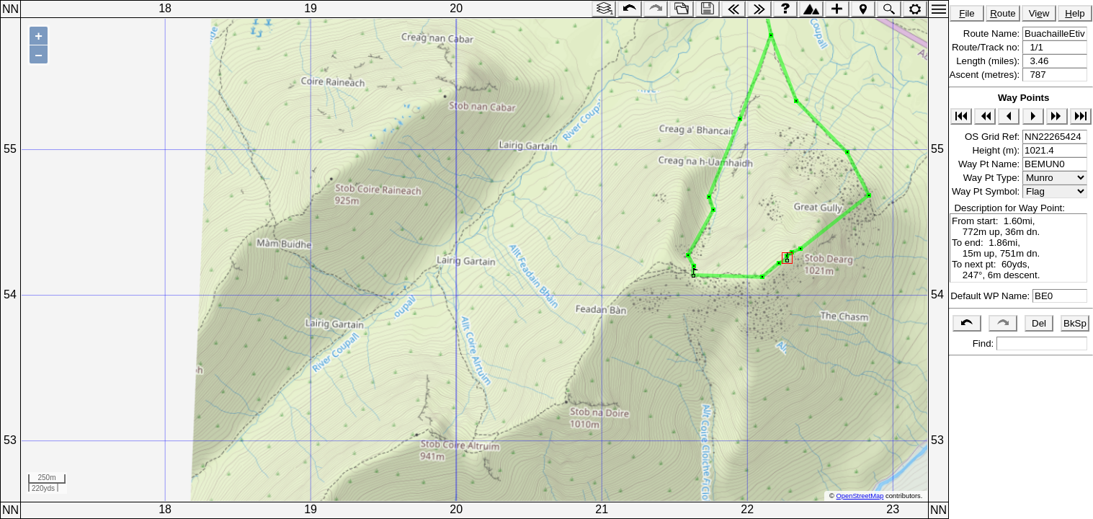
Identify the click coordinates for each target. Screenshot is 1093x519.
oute (1003, 13)
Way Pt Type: (992, 177)
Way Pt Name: (990, 164)
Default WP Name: (991, 295)
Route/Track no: (987, 47)
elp (1074, 13)
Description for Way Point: (1007, 208)
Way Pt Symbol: (987, 191)
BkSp (1075, 323)
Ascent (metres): (986, 74)
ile (967, 13)
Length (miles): (989, 61)
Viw (1039, 13)
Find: (981, 343)
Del (1039, 323)
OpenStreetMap (860, 496)
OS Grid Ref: (993, 136)
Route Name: (992, 33)
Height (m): (997, 150)
